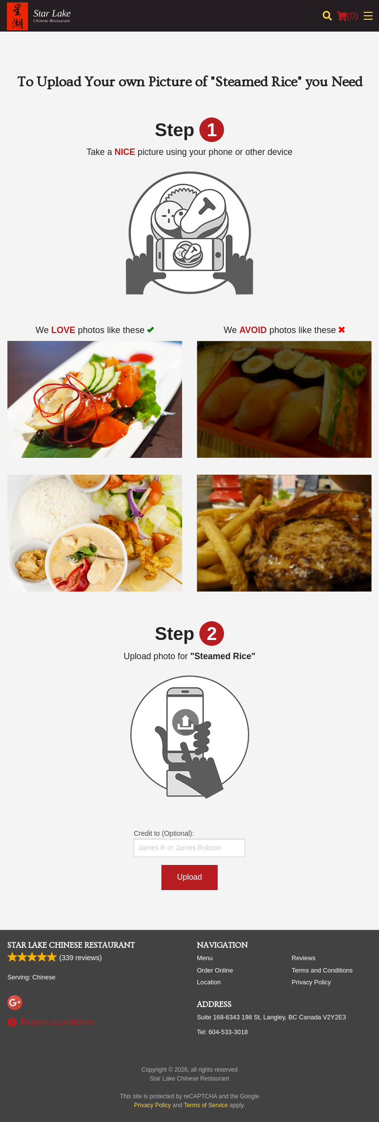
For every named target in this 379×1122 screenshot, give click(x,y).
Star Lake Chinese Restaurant (71, 945)
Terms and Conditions (322, 970)
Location (209, 982)
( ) (347, 15)
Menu (205, 958)
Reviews (303, 958)
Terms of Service (206, 1105)
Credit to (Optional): (189, 843)
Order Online (215, 970)
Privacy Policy (311, 982)
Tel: (222, 1032)
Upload (189, 877)
